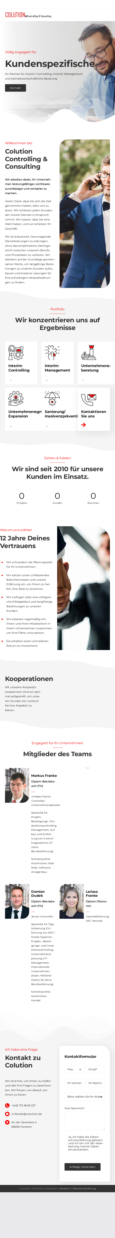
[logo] (28, 12)
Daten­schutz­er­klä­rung (84, 1188)
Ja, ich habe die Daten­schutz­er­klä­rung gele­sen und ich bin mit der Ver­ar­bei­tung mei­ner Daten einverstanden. (85, 1143)
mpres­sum (65, 1188)
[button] (21, 380)
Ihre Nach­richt (74, 1108)
